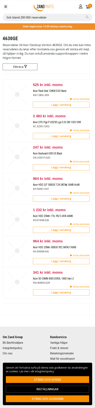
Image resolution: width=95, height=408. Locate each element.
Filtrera (20, 67)
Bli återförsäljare (13, 342)
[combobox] (47, 17)
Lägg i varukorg (61, 104)
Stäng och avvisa (47, 380)
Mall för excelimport (62, 358)
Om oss (7, 353)
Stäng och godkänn (47, 399)
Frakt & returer (59, 348)
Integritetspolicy (12, 348)
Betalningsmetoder (62, 353)
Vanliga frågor (59, 342)
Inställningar (47, 389)
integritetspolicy (44, 371)
